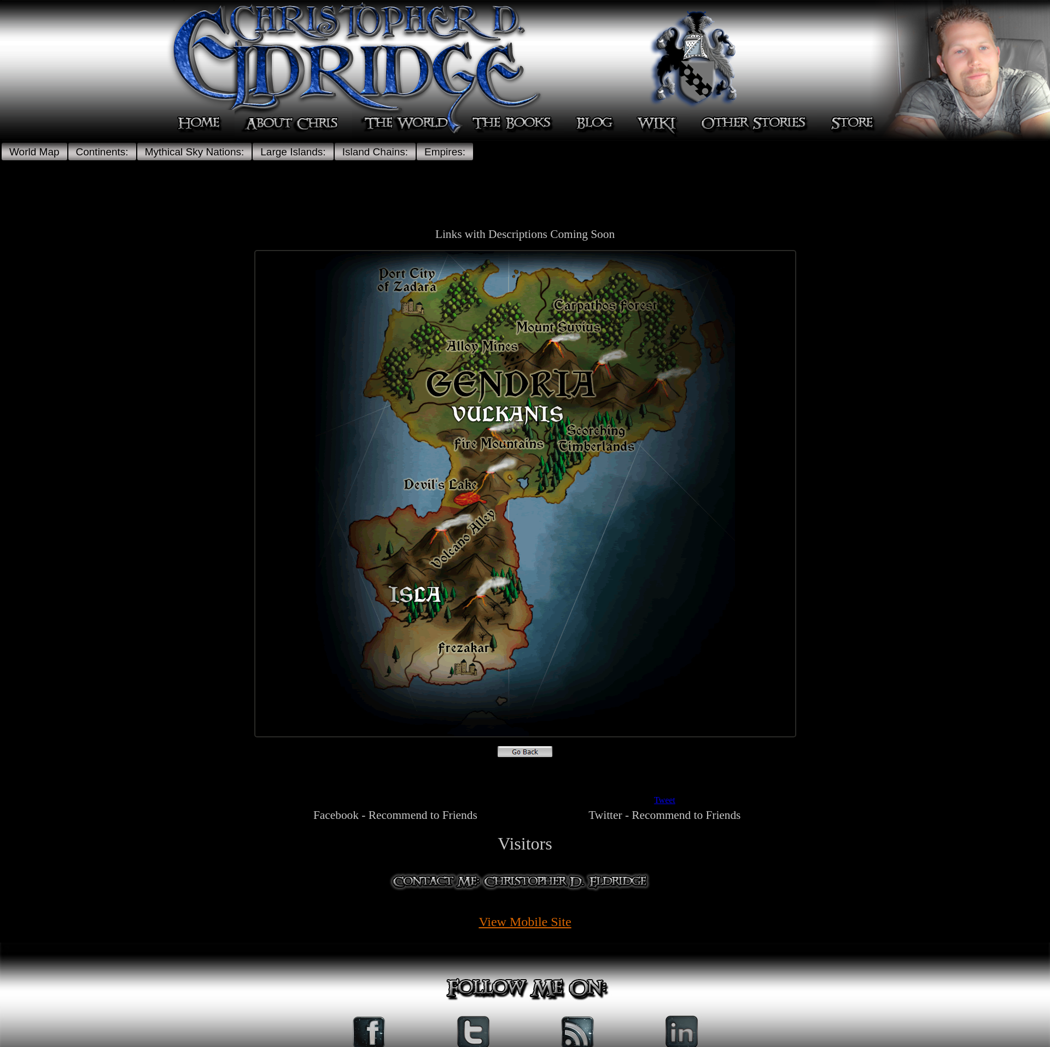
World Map (34, 152)
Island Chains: (375, 152)
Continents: (102, 152)
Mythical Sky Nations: (194, 152)
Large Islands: (292, 152)
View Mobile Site (525, 922)
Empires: (444, 152)
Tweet (664, 800)
